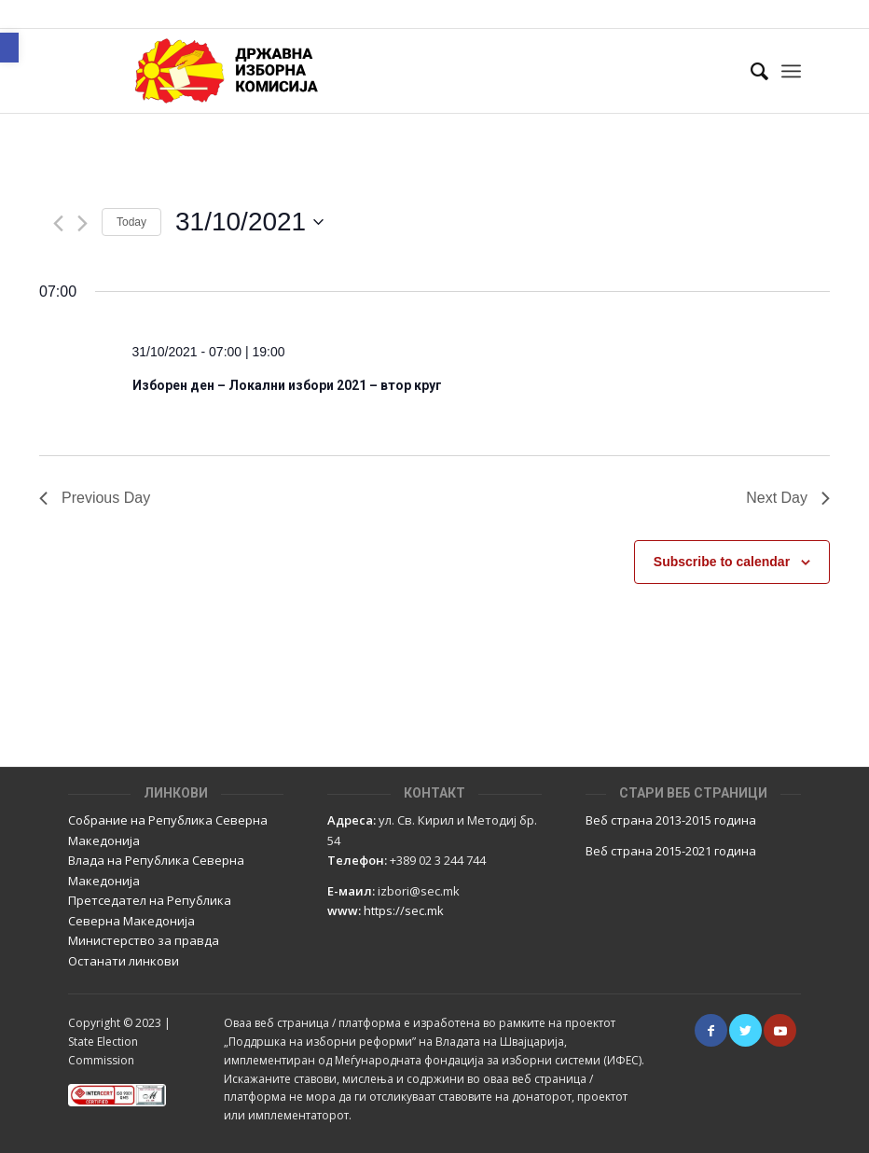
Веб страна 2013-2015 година (671, 820)
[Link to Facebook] (711, 1030)
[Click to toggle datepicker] (249, 222)
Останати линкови (123, 960)
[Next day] (82, 223)
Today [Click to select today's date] (131, 222)
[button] (9, 48)
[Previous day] (58, 223)
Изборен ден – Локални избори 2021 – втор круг (287, 385)
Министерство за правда (143, 940)
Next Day (788, 498)
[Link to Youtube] (780, 1030)
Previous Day (94, 498)
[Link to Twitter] (745, 1030)
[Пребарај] (750, 71)
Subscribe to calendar (722, 561)
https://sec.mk (404, 910)
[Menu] (791, 71)
